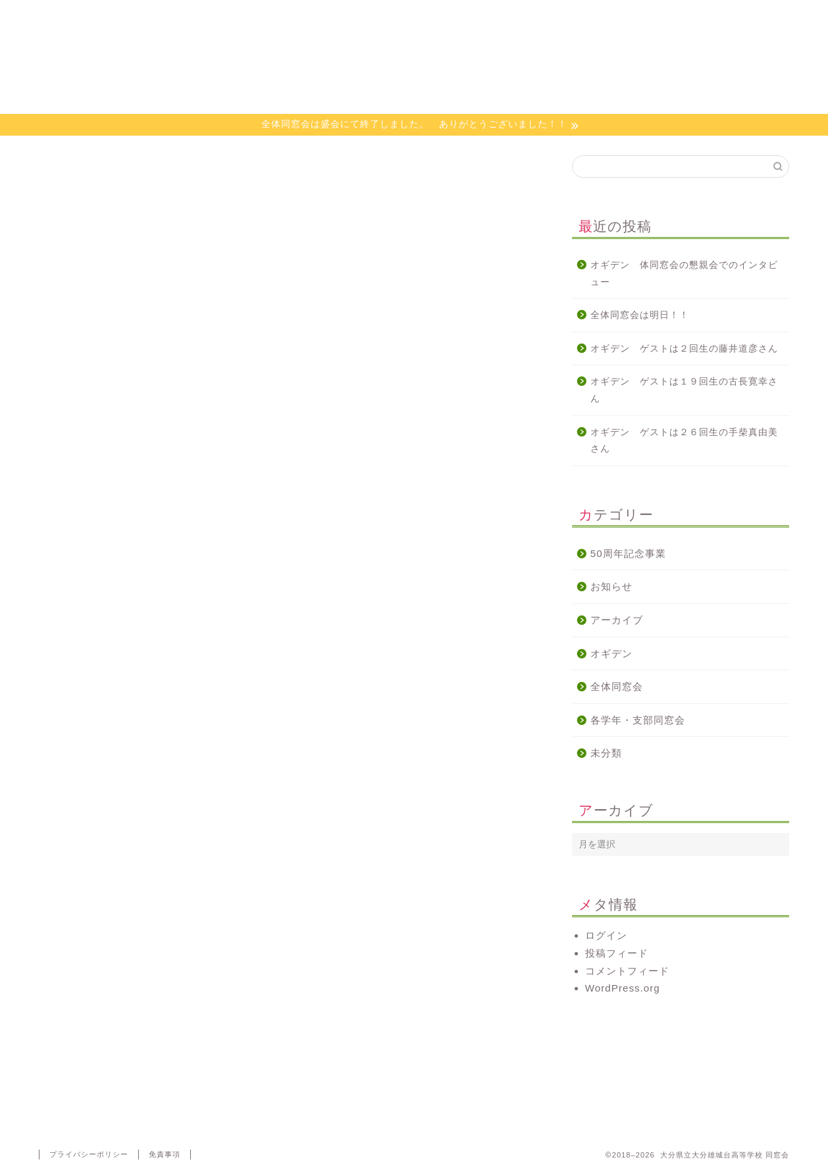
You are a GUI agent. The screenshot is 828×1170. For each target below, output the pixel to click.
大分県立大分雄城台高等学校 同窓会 (414, 71)
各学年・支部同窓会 (637, 720)
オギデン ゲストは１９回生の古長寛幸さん (684, 390)
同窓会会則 (226, 16)
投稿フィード (616, 953)
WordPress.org (622, 988)
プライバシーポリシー (88, 1154)
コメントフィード (627, 970)
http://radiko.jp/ (76, 725)
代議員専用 (726, 16)
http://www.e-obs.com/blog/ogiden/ (123, 689)
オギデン (476, 16)
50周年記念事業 (628, 553)
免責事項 (164, 1154)
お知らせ (611, 586)
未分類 (606, 752)
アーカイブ (616, 619)
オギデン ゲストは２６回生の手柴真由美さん (684, 440)
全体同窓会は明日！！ (639, 315)
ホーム (102, 16)
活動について (351, 16)
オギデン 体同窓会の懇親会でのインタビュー (684, 273)
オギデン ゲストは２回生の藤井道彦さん (684, 349)
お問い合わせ (601, 16)
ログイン (606, 935)
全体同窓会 (616, 686)
